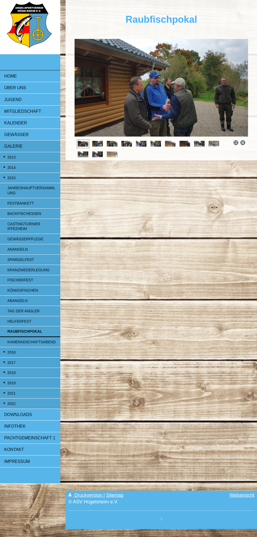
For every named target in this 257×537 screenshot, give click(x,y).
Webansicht (242, 495)
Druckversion (85, 495)
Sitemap (114, 495)
